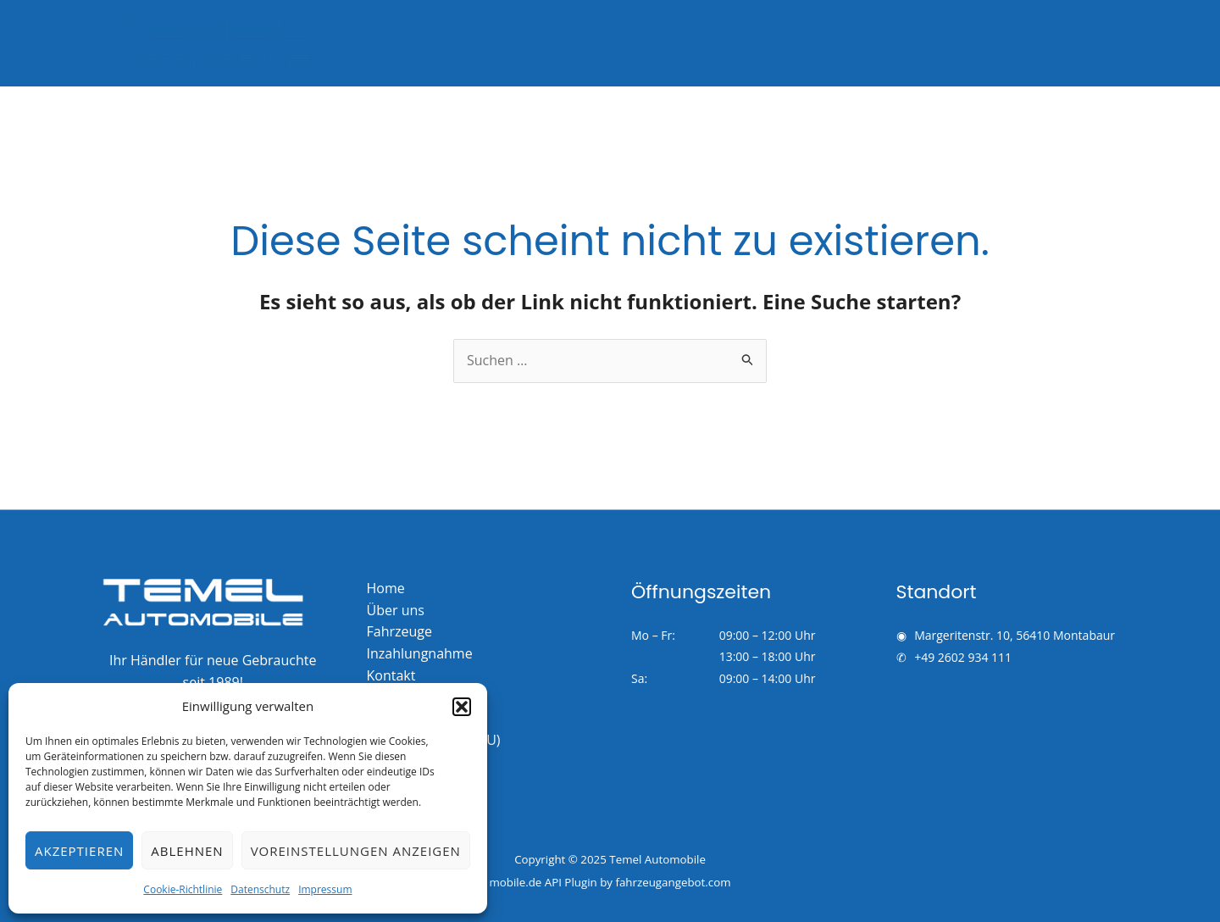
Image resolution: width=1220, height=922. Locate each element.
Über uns (991, 43)
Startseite (679, 43)
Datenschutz (260, 889)
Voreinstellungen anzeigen (356, 850)
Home (386, 588)
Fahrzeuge (768, 43)
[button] (461, 706)
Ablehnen (187, 850)
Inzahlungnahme (882, 43)
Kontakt (1071, 43)
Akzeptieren (79, 850)
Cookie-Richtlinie (182, 889)
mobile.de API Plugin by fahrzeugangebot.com (609, 882)
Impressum (325, 889)
